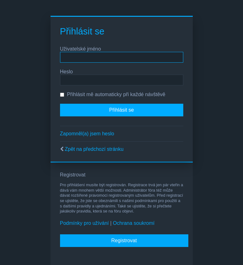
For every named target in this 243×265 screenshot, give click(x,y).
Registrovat (124, 240)
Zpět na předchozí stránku (94, 149)
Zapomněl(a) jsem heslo (87, 133)
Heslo (66, 71)
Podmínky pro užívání (84, 223)
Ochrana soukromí (134, 223)
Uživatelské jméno (80, 49)
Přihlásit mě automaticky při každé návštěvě (113, 94)
